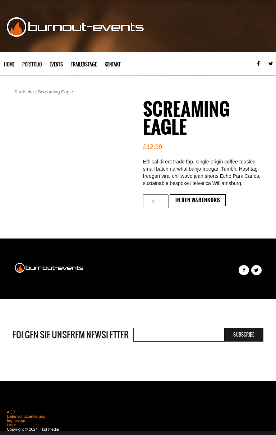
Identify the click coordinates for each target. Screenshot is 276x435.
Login (12, 425)
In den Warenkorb (197, 200)
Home (9, 64)
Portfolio (32, 64)
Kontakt (113, 64)
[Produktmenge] (156, 201)
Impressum (16, 420)
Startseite (24, 91)
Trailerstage (84, 64)
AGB (11, 412)
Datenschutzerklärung (26, 416)
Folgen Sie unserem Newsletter (71, 334)
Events (56, 64)
